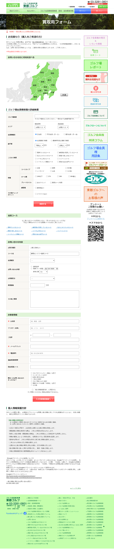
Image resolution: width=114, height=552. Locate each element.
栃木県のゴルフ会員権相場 (95, 523)
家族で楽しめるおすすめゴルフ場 (38, 536)
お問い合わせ (102, 6)
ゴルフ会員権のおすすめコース (37, 525)
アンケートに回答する (96, 219)
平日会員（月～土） (52, 134)
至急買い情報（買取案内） (36, 509)
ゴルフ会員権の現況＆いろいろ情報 (38, 515)
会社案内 (92, 6)
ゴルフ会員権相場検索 (48, 11)
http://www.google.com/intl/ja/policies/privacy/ (20, 479)
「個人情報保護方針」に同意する (44, 393)
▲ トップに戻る (75, 491)
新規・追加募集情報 (66, 11)
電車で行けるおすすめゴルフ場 (37, 528)
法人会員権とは (63, 523)
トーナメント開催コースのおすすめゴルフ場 (41, 544)
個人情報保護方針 (38, 42)
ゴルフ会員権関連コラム (66, 531)
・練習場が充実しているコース (41, 227)
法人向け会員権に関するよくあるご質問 (71, 528)
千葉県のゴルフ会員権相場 (95, 515)
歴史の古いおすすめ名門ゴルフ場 (38, 547)
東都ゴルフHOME (33, 501)
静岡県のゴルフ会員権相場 (95, 536)
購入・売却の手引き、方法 (67, 501)
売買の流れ (82, 6)
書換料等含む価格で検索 (60, 140)
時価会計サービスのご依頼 (67, 525)
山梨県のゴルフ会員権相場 (95, 533)
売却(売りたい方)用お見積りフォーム (39, 517)
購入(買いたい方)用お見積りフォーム (28, 31)
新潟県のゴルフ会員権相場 (95, 528)
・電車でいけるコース (13, 227)
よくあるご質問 (63, 512)
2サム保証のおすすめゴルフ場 (37, 539)
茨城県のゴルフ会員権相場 (95, 525)
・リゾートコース (62, 231)
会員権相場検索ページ (34, 504)
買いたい (99, 11)
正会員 (38, 134)
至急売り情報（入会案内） (36, 512)
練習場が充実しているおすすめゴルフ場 (40, 531)
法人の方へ (31, 11)
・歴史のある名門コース (39, 234)
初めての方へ (15, 11)
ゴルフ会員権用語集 (65, 536)
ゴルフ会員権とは (64, 507)
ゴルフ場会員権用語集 (96, 152)
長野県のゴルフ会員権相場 (95, 531)
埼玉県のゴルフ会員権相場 (95, 509)
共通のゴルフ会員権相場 (94, 539)
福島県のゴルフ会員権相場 (95, 517)
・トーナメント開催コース (15, 234)
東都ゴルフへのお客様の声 (96, 194)
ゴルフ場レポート (96, 65)
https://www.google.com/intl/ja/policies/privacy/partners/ (24, 481)
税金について (63, 517)
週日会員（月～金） (71, 134)
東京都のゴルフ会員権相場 (95, 507)
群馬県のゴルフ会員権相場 (95, 520)
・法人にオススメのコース (64, 227)
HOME (11, 31)
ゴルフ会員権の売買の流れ (67, 509)
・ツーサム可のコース (38, 231)
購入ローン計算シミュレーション (69, 515)
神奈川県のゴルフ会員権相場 (96, 512)
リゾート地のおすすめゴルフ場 (37, 541)
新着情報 (72, 6)
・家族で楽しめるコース (14, 231)
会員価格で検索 (41, 140)
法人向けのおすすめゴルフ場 (36, 533)
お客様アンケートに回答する (67, 541)
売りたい (82, 11)
